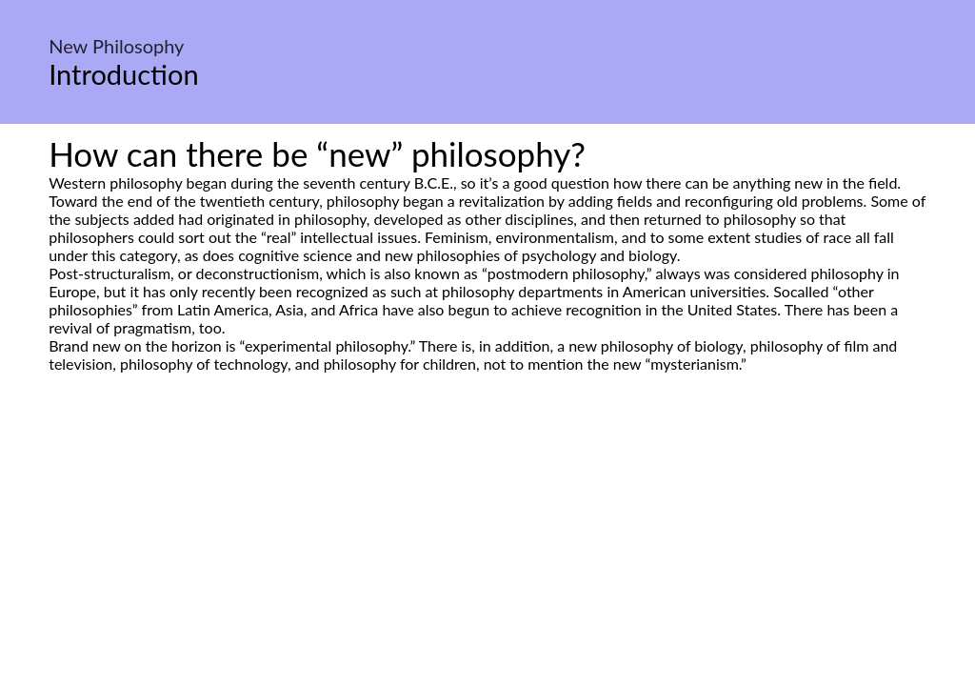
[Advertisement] (487, 551)
